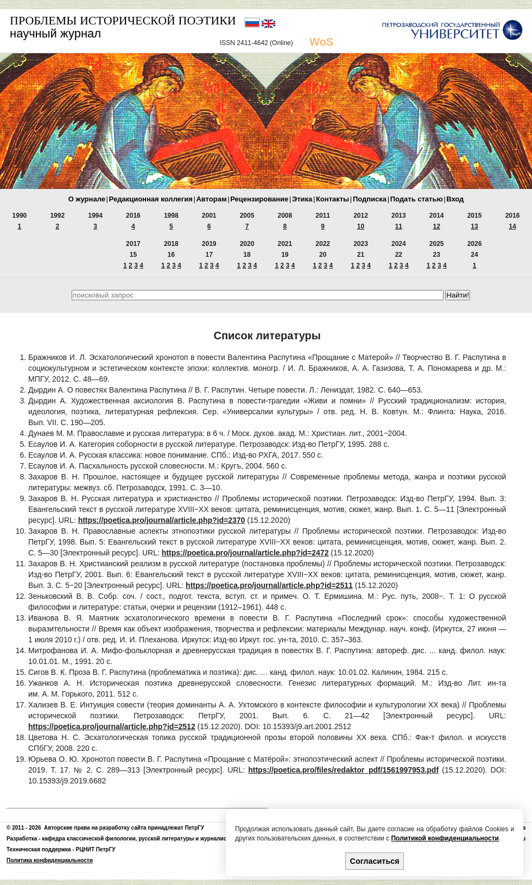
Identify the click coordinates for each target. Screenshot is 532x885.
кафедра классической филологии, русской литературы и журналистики (140, 839)
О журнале (86, 199)
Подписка (370, 199)
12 (436, 226)
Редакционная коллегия (151, 199)
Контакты (332, 199)
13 (474, 226)
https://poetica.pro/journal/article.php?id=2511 (269, 585)
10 (360, 226)
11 (398, 226)
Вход (455, 199)
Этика (302, 199)
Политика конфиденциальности (50, 860)
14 (512, 226)
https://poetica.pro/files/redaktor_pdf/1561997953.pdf (343, 770)
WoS (321, 42)
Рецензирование (259, 199)
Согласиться (375, 861)
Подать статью (416, 199)
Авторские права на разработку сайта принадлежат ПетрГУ (124, 828)
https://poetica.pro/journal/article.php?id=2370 (161, 520)
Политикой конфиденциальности (444, 838)
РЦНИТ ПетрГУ (96, 849)
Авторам (211, 199)
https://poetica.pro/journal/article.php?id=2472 (245, 552)
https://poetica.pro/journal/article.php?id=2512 (111, 726)
